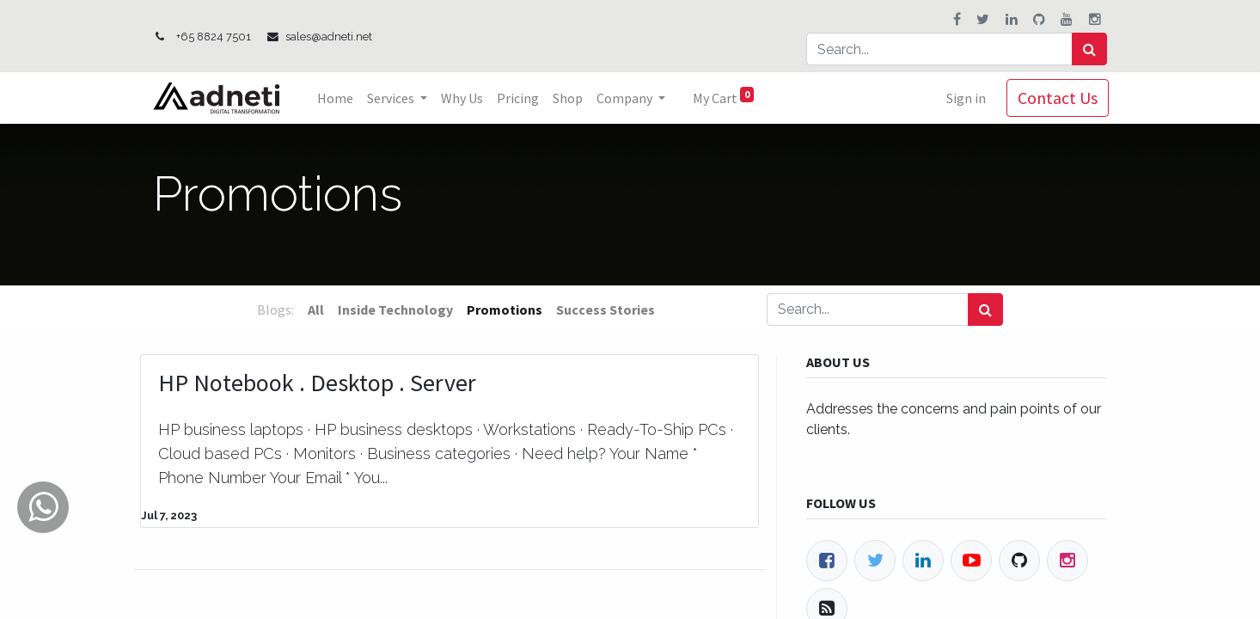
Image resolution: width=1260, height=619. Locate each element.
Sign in (964, 98)
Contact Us (1056, 97)
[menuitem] (337, 98)
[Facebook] (826, 560)
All (316, 309)
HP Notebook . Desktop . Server (317, 383)
